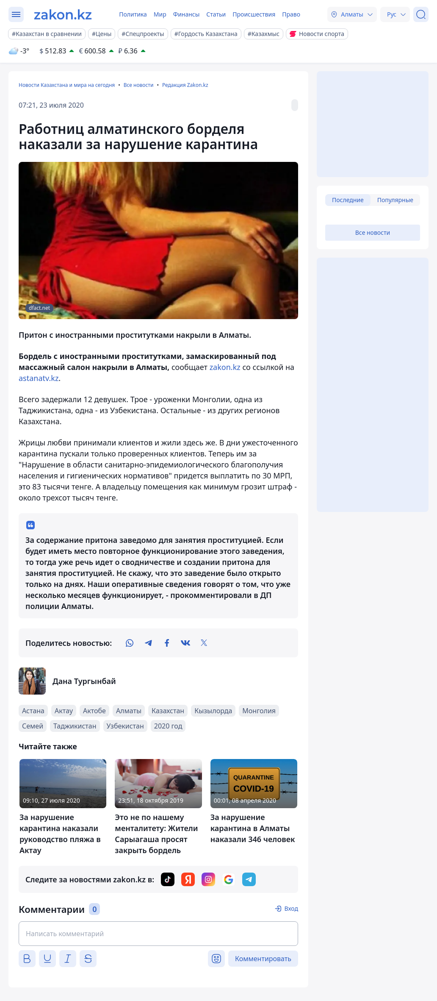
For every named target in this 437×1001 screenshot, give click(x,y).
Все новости (139, 85)
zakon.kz (224, 367)
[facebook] (166, 643)
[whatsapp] (129, 643)
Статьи (216, 14)
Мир (160, 14)
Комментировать (263, 958)
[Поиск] (421, 14)
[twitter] (204, 643)
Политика (133, 14)
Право (291, 14)
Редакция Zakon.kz (185, 85)
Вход (291, 908)
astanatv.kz (38, 378)
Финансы (186, 14)
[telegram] (148, 643)
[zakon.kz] (63, 14)
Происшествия (253, 14)
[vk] (185, 643)
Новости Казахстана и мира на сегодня (67, 85)
